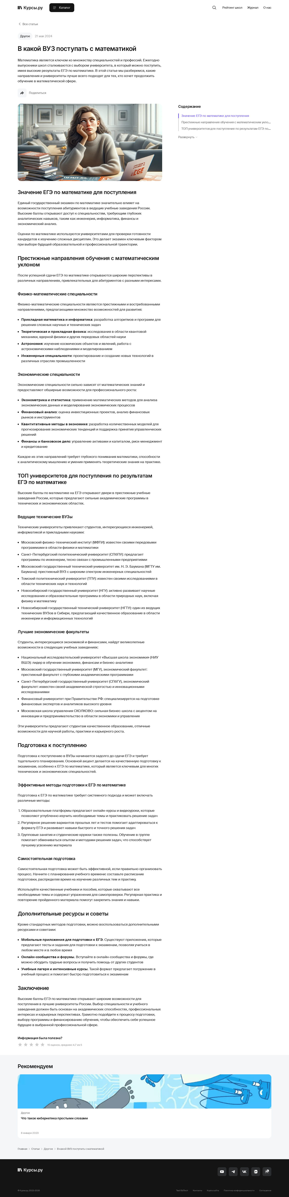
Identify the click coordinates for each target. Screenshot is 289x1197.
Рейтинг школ (232, 8)
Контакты (197, 1190)
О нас (267, 8)
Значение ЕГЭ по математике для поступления (215, 116)
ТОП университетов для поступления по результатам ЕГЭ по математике (233, 129)
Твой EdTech (182, 1190)
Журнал (252, 8)
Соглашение (265, 1190)
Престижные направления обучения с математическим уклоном (227, 122)
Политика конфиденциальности (239, 1190)
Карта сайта (213, 1190)
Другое (25, 36)
